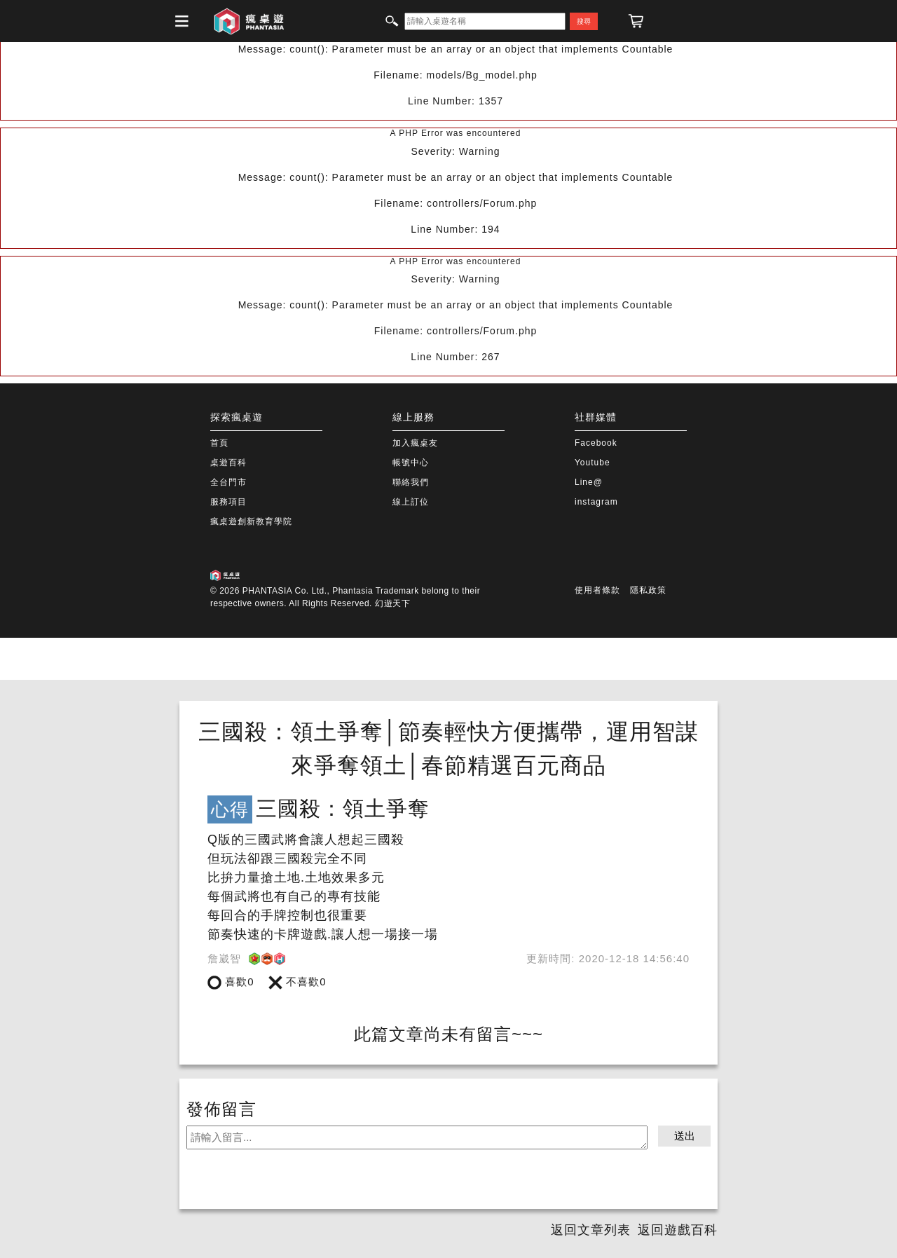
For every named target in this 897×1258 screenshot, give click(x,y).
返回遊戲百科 (678, 1230)
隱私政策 (648, 590)
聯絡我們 (410, 482)
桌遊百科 (228, 462)
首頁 (219, 443)
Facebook (596, 443)
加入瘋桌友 (415, 443)
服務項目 (228, 502)
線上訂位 (410, 502)
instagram (596, 502)
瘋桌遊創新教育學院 (251, 521)
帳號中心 (410, 462)
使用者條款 (597, 590)
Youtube (592, 462)
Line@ (589, 482)
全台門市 (228, 482)
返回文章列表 (591, 1230)
